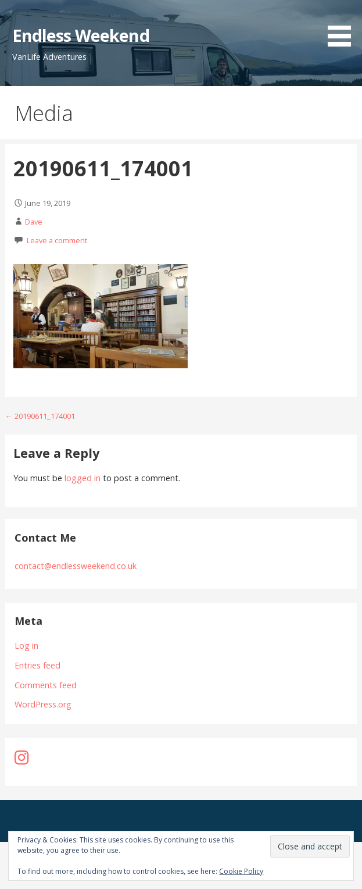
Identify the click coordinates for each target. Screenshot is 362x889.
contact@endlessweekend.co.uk (76, 565)
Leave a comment (57, 240)
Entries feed (37, 665)
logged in (82, 477)
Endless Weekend (80, 35)
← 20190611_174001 (40, 416)
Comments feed (46, 685)
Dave (33, 221)
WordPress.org (43, 704)
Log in (26, 645)
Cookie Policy (241, 871)
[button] (343, 25)
